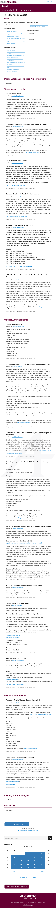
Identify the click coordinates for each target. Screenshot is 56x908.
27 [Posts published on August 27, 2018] (14, 867)
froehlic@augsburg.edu (17, 466)
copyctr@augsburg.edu (13, 635)
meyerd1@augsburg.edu (18, 326)
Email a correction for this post (26, 118)
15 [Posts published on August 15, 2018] (28, 860)
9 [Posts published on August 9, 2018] (34, 857)
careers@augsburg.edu (24, 422)
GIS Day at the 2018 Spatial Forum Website (19, 266)
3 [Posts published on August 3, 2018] (41, 853)
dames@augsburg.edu (17, 759)
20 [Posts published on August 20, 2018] (14, 864)
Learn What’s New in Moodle (12, 36)
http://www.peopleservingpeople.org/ (40, 714)
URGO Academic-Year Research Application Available (26, 124)
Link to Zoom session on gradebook (16, 216)
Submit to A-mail (17, 824)
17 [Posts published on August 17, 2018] (41, 860)
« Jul (13, 871)
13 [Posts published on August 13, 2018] (14, 860)
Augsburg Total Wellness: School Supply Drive (39, 24)
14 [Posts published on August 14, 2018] (21, 860)
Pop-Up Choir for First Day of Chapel (37, 26)
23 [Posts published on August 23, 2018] (35, 864)
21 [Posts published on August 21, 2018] (21, 864)
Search (53, 1)
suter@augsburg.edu (17, 605)
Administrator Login (28, 905)
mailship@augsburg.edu (13, 637)
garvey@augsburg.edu (17, 528)
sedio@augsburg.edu (12, 679)
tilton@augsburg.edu (17, 366)
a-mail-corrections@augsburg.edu (28, 830)
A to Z (48, 1)
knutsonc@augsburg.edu (18, 660)
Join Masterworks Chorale (12, 71)
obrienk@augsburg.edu (17, 126)
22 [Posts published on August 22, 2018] (28, 864)
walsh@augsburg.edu (17, 436)
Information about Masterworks (15, 684)
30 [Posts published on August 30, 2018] (35, 867)
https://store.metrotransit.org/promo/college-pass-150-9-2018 (24, 543)
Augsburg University (25, 902)
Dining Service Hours (11, 50)
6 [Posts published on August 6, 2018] (14, 857)
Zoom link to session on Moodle (15, 185)
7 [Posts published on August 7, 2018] (21, 857)
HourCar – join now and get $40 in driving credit (24, 585)
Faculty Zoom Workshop (12, 31)
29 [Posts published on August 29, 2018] (28, 867)
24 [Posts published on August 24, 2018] (41, 864)
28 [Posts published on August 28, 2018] (21, 867)
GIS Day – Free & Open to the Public (14, 40)
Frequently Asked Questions (17, 886)
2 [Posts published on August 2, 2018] (34, 853)
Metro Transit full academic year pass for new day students (28, 526)
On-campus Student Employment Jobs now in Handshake (28, 364)
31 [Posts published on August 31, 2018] (41, 867)
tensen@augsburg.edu (17, 162)
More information (11, 784)
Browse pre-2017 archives (28, 877)
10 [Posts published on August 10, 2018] (41, 857)
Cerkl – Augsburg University (14, 453)
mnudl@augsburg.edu (20, 518)
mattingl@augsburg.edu (18, 95)
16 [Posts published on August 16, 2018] (35, 860)
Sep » (42, 871)
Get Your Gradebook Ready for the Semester (16, 38)
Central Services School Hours (13, 69)
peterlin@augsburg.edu (17, 702)
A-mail (5, 6)
